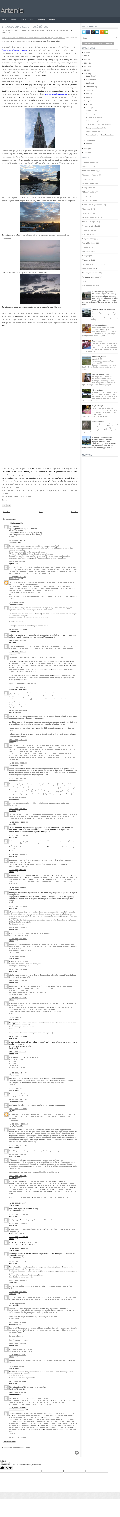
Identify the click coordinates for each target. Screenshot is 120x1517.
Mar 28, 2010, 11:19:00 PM (17, 887)
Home (41, 512)
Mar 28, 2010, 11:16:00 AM (18, 763)
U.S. (10, 1111)
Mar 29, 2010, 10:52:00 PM (18, 1237)
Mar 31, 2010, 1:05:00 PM (17, 1366)
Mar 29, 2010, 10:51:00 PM (18, 1223)
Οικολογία (87, 234)
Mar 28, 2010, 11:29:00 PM (18, 956)
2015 (85, 56)
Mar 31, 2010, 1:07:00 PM (17, 1393)
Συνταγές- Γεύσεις (90, 273)
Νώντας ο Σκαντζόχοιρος (102, 374)
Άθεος (11, 742)
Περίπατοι (87, 247)
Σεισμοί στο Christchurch (93, 264)
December (90, 76)
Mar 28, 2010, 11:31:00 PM (18, 981)
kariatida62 (13, 542)
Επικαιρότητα (25, 30)
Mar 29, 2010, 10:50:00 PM (18, 1214)
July (87, 94)
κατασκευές (88, 213)
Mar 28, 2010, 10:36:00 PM (18, 835)
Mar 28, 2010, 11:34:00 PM (18, 998)
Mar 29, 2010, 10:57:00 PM (18, 1261)
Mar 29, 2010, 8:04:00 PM (18, 1203)
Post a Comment (9, 1442)
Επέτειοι (86, 196)
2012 (85, 66)
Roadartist (13, 1395)
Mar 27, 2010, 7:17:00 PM (17, 561)
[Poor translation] (9, 1468)
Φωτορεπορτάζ (98, 422)
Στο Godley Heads (99, 357)
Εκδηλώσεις (87, 188)
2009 (86, 148)
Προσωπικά (87, 260)
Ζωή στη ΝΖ (35, 30)
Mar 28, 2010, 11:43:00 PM (18, 1073)
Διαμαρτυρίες (13, 30)
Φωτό (66, 30)
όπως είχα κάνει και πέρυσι (14, 50)
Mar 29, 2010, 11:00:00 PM (18, 1280)
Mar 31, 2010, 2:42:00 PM (17, 1408)
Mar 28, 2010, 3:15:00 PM (17, 778)
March (88, 108)
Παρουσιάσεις (89, 239)
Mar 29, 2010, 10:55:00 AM (18, 1124)
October (89, 83)
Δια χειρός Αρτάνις (90, 175)
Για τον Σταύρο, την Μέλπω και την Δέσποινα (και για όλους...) (104, 293)
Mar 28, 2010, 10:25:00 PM (18, 822)
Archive (23, 20)
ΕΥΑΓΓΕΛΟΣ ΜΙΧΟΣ (15, 689)
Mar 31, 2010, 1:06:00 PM (17, 1381)
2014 (85, 59)
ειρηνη (11, 563)
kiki (10, 824)
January (89, 143)
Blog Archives (89, 43)
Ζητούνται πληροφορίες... (93, 205)
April (87, 104)
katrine (11, 1305)
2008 (86, 152)
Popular (109, 43)
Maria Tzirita (13, 1126)
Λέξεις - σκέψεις (46, 30)
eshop (13, 20)
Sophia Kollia (14, 579)
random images (89, 162)
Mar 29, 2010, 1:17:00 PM (17, 1154)
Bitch (10, 643)
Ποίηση (86, 256)
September (90, 87)
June (88, 97)
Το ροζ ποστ (97, 341)
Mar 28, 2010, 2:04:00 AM (18, 710)
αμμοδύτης (13, 1178)
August (88, 90)
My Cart (52, 20)
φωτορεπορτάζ (89, 285)
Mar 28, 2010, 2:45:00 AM (18, 740)
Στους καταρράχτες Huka (96, 128)
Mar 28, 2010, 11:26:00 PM (18, 939)
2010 (85, 74)
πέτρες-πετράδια (90, 251)
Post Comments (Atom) (21, 1447)
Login (32, 20)
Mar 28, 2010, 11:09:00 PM (18, 854)
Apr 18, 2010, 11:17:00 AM (17, 1437)
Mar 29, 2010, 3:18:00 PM (17, 1176)
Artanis (12, 10)
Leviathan (12, 631)
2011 (85, 70)
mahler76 (12, 1294)
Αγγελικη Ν (13, 712)
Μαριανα (12, 654)
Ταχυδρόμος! (14, 1101)
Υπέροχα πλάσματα (91, 277)
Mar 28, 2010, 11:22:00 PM (18, 906)
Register (41, 20)
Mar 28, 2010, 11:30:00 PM (18, 969)
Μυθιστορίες (88, 230)
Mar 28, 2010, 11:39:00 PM (18, 1036)
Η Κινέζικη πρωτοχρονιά (95, 131)
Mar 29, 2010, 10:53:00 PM (18, 1248)
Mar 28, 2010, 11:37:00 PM (18, 1017)
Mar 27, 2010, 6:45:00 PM (17, 540)
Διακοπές (87, 179)
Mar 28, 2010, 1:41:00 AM (17, 652)
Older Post (74, 512)
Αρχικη (4, 20)
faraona (12, 1147)
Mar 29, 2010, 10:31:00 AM (18, 1109)
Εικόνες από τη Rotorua (95, 121)
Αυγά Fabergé (91, 110)
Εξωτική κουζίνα (89, 192)
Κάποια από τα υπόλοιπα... (102, 437)
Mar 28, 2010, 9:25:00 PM (18, 809)
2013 (85, 63)
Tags (100, 43)
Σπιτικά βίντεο (58, 30)
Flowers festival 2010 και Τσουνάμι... (100, 135)
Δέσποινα (12, 1156)
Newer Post (6, 512)
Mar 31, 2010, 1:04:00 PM (17, 1355)
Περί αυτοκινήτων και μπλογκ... (104, 309)
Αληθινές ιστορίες (90, 171)
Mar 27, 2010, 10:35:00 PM (18, 629)
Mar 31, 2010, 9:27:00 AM (17, 1344)
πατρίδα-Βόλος (89, 243)
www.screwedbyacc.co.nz (55, 94)
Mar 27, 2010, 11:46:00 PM (17, 641)
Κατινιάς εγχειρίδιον (91, 217)
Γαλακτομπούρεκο (99, 325)
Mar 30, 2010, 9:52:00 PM (18, 1303)
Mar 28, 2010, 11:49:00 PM (18, 1099)
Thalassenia (13, 604)
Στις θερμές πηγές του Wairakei (98, 124)
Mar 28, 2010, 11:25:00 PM (18, 927)
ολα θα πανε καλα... (16, 1410)
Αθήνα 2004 (87, 166)
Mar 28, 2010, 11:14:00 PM (17, 870)
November (90, 79)
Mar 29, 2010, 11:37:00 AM (18, 1145)
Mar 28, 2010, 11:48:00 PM (18, 1088)
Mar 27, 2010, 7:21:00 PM (17, 577)
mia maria (12, 811)
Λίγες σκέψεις (97, 390)
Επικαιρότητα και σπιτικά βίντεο (25, 26)
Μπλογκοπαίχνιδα (90, 226)
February (89, 140)
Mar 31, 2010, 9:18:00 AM (17, 1322)
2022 (86, 52)
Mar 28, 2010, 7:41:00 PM (17, 797)
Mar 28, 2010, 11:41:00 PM (17, 1052)
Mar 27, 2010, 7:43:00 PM (17, 602)
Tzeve (11, 1282)
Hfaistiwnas (13, 523)
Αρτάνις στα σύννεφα (94, 117)
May (87, 101)
